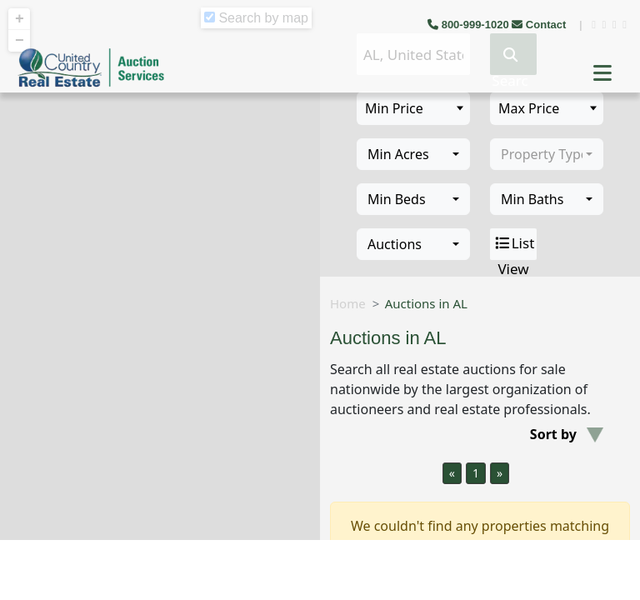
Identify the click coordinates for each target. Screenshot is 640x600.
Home (348, 303)
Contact (540, 24)
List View (513, 244)
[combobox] (413, 154)
